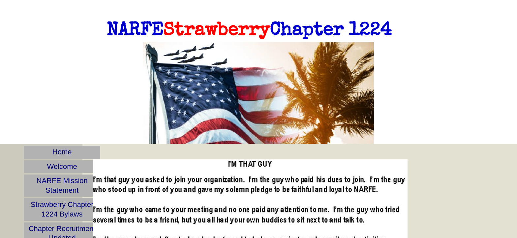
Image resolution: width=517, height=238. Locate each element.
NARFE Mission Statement (62, 185)
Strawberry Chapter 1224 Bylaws (62, 209)
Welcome (62, 166)
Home (62, 152)
